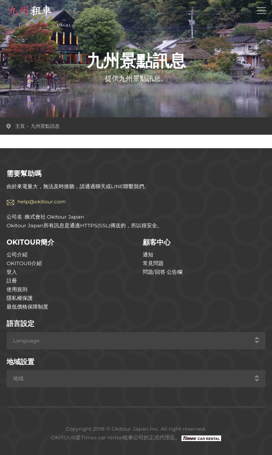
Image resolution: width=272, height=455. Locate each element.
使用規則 (17, 289)
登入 (12, 272)
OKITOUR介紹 (24, 263)
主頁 (20, 126)
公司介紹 (17, 254)
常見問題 (153, 263)
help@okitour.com (41, 201)
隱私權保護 (20, 298)
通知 (148, 254)
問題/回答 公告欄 (162, 272)
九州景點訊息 (45, 126)
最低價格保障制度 (27, 306)
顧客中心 (157, 242)
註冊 (12, 280)
